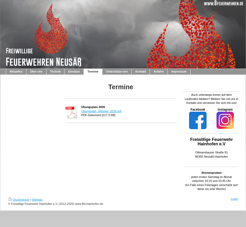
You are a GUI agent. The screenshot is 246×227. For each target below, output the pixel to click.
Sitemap (37, 199)
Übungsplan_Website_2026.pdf (101, 111)
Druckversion (19, 199)
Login (234, 198)
